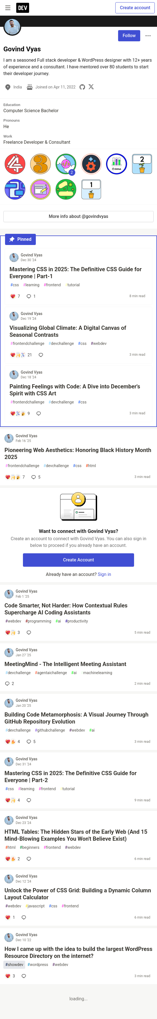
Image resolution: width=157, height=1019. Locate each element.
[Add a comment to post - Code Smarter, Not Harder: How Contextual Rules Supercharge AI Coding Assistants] (12, 633)
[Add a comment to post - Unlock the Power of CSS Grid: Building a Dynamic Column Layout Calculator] (10, 917)
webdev (98, 344)
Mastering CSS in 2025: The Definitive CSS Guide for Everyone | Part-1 (76, 273)
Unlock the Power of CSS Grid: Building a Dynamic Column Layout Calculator (77, 894)
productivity (76, 621)
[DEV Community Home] (23, 7)
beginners (29, 847)
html (91, 466)
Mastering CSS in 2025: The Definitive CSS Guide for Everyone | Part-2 (70, 777)
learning (31, 285)
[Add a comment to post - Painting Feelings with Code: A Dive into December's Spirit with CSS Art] (20, 413)
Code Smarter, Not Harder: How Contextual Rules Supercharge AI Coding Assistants (66, 609)
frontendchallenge (27, 344)
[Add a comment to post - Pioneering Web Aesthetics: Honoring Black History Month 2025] (15, 477)
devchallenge (61, 344)
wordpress (37, 965)
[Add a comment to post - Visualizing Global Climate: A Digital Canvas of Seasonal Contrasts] (21, 355)
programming (38, 621)
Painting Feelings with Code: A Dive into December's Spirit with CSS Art (75, 390)
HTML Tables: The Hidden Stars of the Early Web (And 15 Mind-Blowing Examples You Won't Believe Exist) (75, 835)
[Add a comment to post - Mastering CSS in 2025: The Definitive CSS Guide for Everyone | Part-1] (15, 296)
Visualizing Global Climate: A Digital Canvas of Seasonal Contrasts (68, 331)
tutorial (72, 285)
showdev (14, 965)
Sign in (104, 574)
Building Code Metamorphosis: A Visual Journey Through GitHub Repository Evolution (76, 718)
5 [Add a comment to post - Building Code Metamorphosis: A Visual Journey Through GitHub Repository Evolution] (30, 741)
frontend (52, 285)
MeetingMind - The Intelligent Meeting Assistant (65, 664)
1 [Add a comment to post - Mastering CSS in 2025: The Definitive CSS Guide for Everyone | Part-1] (30, 296)
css (14, 285)
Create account (135, 7)
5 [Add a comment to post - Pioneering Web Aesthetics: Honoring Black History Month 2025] (35, 477)
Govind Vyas (32, 255)
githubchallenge (50, 730)
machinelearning (96, 673)
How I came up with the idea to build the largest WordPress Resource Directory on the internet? (78, 952)
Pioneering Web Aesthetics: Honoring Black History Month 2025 (77, 453)
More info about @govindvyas (78, 216)
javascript (34, 906)
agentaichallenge (51, 673)
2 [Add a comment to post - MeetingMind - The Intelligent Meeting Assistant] (9, 683)
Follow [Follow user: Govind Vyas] (129, 35)
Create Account (78, 560)
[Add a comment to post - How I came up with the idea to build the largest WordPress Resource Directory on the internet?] (10, 976)
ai (58, 621)
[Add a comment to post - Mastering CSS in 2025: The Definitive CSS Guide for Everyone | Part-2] (12, 800)
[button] (14, 163)
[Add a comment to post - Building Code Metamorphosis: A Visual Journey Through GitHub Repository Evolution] (12, 742)
